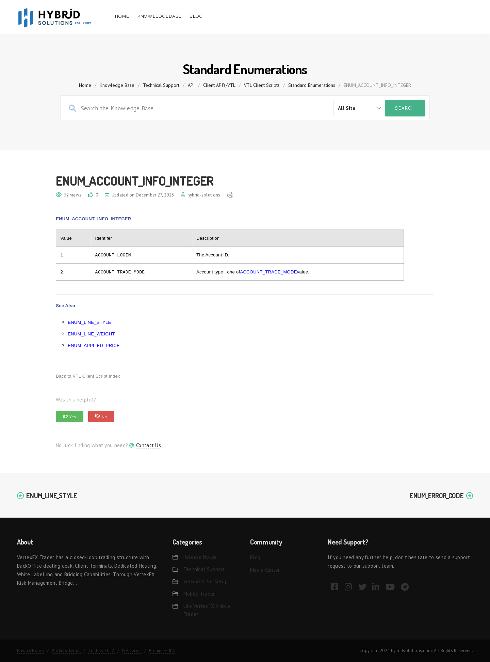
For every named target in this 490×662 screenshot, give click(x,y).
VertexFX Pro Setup (205, 581)
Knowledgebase (159, 16)
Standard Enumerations (311, 85)
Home (122, 16)
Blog (196, 16)
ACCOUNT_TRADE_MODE (268, 271)
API (191, 85)
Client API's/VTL (219, 85)
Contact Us (148, 445)
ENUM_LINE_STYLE (89, 322)
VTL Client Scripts (262, 85)
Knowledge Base (117, 85)
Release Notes (200, 557)
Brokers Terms (66, 650)
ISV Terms (132, 650)
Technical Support (161, 85)
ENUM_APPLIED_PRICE (94, 345)
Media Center (265, 570)
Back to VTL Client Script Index (88, 376)
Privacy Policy (30, 650)
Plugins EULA (162, 650)
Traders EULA (101, 650)
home (85, 85)
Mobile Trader (199, 593)
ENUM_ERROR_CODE (437, 495)
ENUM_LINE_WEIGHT (91, 333)
